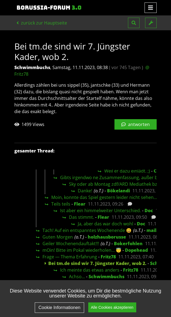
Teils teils (60, 204)
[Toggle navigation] (151, 7)
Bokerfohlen (128, 244)
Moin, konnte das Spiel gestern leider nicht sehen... (104, 197)
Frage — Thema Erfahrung (69, 257)
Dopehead (136, 250)
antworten (135, 124)
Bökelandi (118, 191)
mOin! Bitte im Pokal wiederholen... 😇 (81, 250)
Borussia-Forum (49, 7)
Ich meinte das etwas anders (90, 270)
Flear (80, 204)
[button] (134, 23)
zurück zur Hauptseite (42, 23)
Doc (149, 210)
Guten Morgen (57, 237)
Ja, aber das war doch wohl (105, 224)
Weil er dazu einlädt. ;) (127, 171)
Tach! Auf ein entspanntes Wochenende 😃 (87, 230)
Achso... (77, 277)
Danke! (85, 191)
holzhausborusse (107, 237)
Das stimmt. (81, 217)
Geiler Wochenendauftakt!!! (70, 244)
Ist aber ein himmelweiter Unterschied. (100, 210)
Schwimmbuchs (106, 277)
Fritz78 (108, 257)
